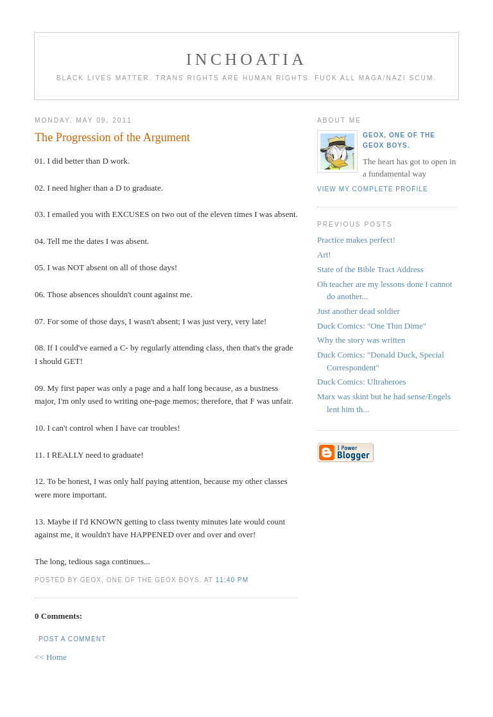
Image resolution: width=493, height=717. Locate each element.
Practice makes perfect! (356, 240)
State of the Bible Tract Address (370, 269)
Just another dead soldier (358, 311)
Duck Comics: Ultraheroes (361, 381)
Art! (324, 254)
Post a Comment (72, 639)
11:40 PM (232, 579)
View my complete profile (372, 189)
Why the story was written (361, 340)
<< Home (51, 657)
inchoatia (246, 59)
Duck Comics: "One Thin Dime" (371, 326)
